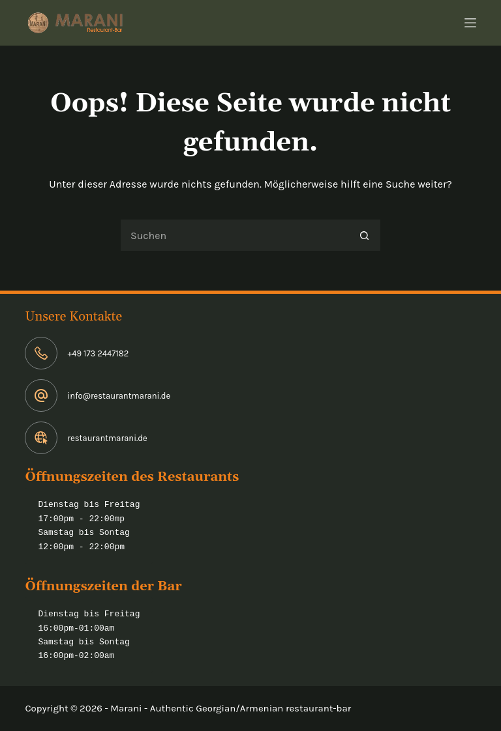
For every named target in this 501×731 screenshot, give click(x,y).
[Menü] (470, 23)
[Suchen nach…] (234, 235)
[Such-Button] (364, 235)
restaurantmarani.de (107, 438)
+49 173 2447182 (98, 353)
